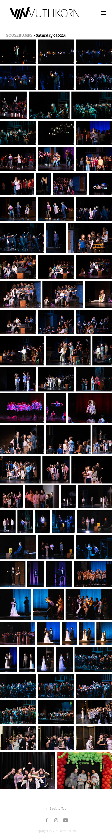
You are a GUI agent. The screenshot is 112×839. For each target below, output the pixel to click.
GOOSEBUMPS (19, 35)
